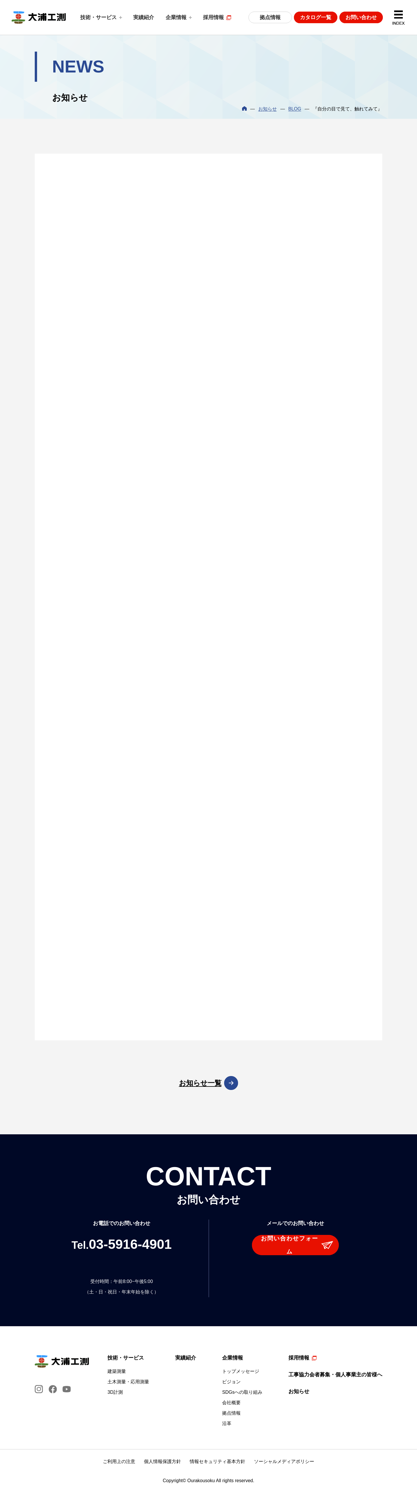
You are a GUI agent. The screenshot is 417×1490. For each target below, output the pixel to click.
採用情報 (213, 17)
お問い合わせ (361, 17)
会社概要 (231, 1402)
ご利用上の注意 (119, 1461)
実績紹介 (143, 17)
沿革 (226, 1423)
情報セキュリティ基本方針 (217, 1461)
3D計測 (114, 1392)
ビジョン (231, 1382)
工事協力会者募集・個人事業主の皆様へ (335, 1374)
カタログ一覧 (315, 17)
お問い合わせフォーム (289, 1245)
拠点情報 (270, 17)
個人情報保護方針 (162, 1461)
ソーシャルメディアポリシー (284, 1461)
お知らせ (267, 108)
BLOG (294, 108)
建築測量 (116, 1371)
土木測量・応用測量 (128, 1382)
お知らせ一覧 (200, 1083)
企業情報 (176, 17)
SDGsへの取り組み (242, 1392)
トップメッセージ (240, 1371)
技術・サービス (98, 17)
